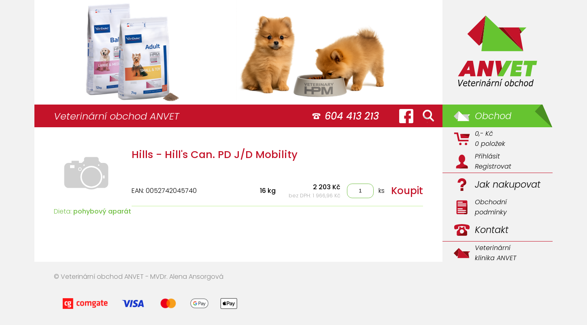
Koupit (407, 190)
